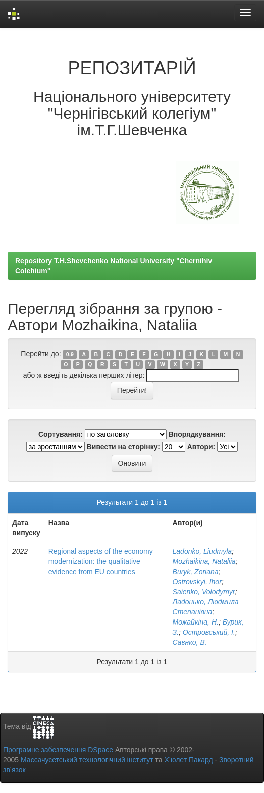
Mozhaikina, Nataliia (204, 561)
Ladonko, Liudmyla (202, 551)
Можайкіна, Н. (196, 622)
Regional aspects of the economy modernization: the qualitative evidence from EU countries (100, 561)
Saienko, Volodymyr (204, 592)
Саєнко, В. (190, 642)
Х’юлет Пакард (189, 760)
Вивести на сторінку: (123, 447)
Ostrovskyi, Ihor (197, 582)
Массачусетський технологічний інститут (87, 760)
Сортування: (60, 434)
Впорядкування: (197, 434)
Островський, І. (209, 632)
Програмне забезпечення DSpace (58, 750)
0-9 (70, 354)
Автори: (201, 447)
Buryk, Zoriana (196, 572)
